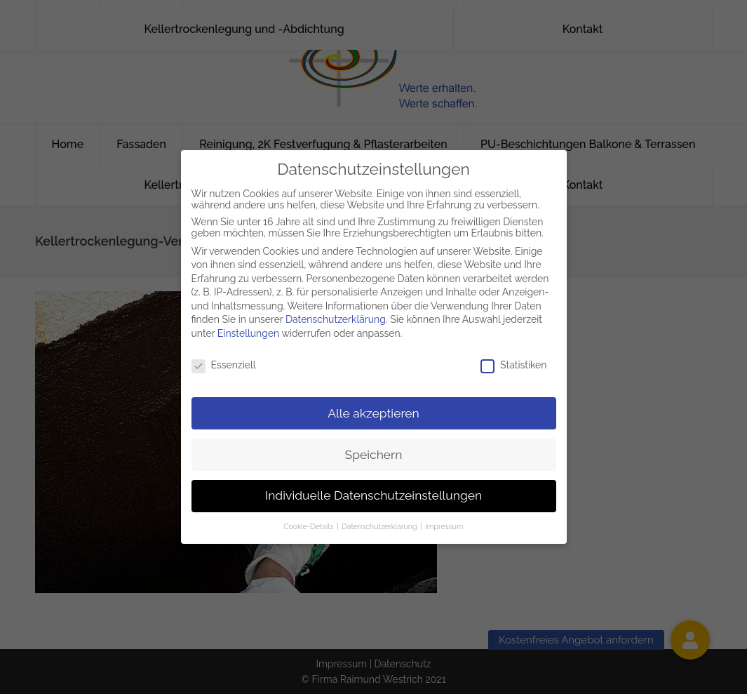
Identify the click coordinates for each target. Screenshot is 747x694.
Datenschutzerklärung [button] (380, 520)
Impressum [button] (444, 520)
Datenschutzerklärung (335, 313)
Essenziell (223, 358)
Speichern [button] (374, 448)
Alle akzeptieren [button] (373, 406)
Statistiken (513, 358)
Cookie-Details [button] (309, 520)
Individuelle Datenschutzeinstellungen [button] (373, 489)
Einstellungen (248, 327)
